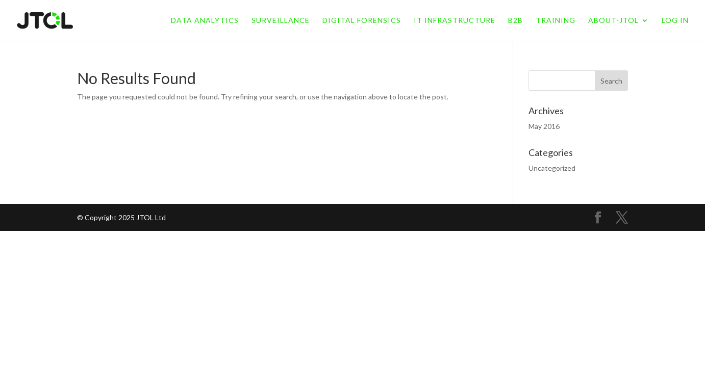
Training (555, 20)
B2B (515, 20)
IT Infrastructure (454, 20)
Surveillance (280, 20)
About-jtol (613, 20)
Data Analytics (205, 20)
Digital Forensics (361, 20)
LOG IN (675, 20)
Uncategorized (551, 168)
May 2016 (544, 126)
